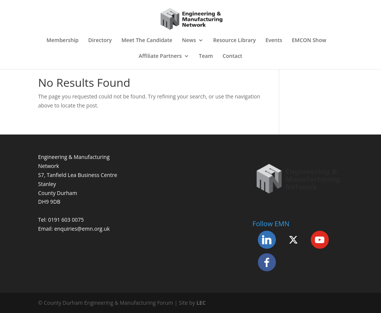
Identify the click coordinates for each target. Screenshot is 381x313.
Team (206, 56)
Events (273, 41)
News (189, 41)
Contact (232, 56)
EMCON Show (309, 41)
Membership (62, 41)
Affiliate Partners (160, 56)
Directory (100, 41)
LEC (201, 302)
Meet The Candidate (146, 41)
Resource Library (234, 41)
